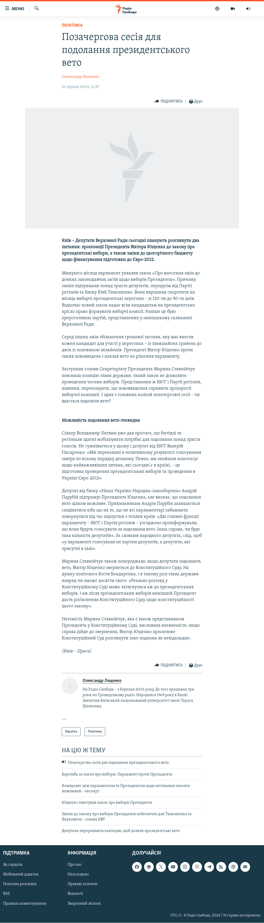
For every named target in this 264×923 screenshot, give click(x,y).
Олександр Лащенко (80, 77)
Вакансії (75, 894)
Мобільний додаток (21, 875)
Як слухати (13, 865)
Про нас (75, 865)
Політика (72, 25)
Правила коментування (24, 904)
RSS (6, 894)
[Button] (168, 101)
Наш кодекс (78, 875)
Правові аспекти (83, 884)
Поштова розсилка (20, 884)
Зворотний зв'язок (84, 904)
